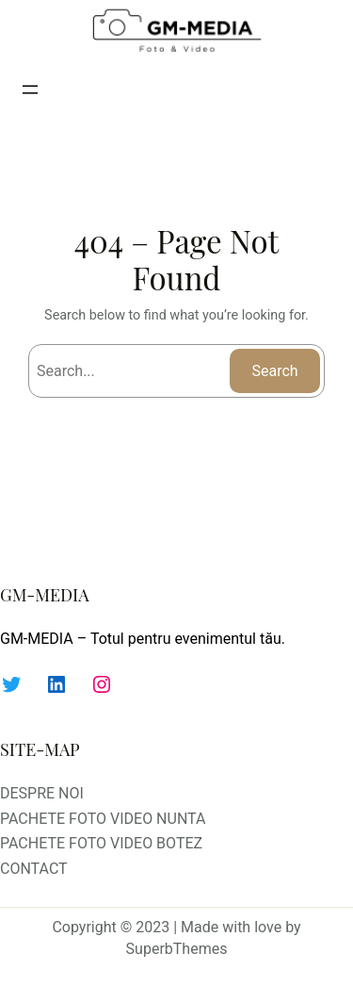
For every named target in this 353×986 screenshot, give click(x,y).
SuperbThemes (177, 949)
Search (275, 371)
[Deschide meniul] (30, 89)
